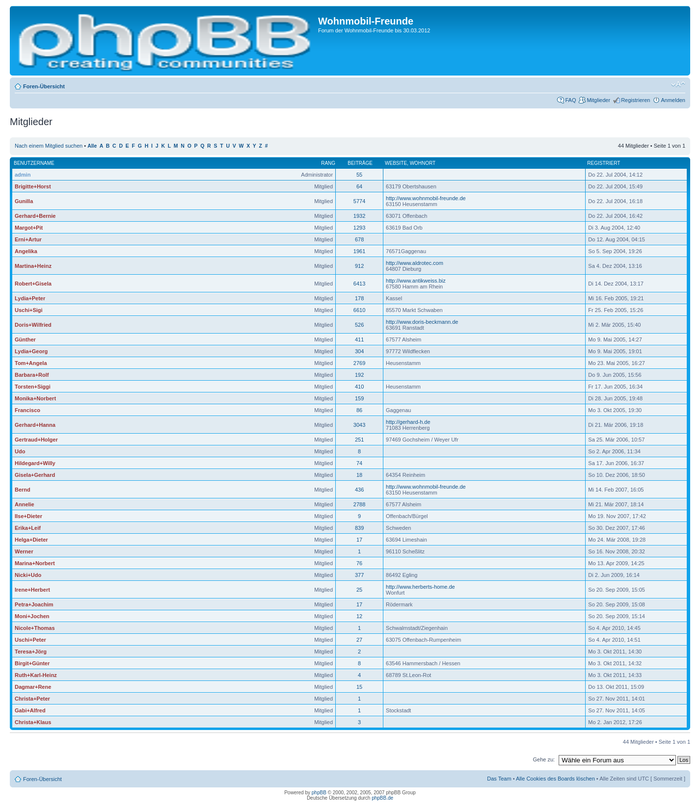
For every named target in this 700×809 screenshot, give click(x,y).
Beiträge (360, 163)
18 (359, 475)
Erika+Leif (28, 528)
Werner (24, 551)
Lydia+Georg (31, 351)
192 (359, 375)
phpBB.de (382, 798)
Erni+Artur (28, 239)
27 (359, 640)
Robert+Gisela (33, 284)
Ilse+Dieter (28, 516)
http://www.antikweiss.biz (416, 281)
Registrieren (635, 100)
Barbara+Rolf (32, 375)
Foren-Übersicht (44, 86)
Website (396, 163)
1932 (359, 216)
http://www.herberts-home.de (420, 587)
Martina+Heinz (33, 266)
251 (359, 440)
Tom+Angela (31, 363)
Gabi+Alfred (30, 710)
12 (359, 616)
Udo (20, 451)
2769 (359, 363)
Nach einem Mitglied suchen (48, 146)
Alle (92, 146)
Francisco (27, 410)
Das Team (499, 779)
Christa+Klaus (33, 722)
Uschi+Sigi (29, 310)
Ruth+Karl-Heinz (36, 675)
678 (359, 239)
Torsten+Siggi (33, 387)
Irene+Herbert (32, 590)
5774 (359, 201)
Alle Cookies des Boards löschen (555, 779)
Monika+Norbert (35, 398)
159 (359, 398)
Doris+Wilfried (33, 325)
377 (359, 575)
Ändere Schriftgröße (678, 84)
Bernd (22, 490)
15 (359, 687)
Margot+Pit (29, 228)
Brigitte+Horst (33, 186)
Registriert (603, 163)
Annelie (24, 504)
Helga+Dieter (31, 540)
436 (359, 490)
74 (359, 463)
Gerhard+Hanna (35, 425)
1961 (359, 251)
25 (359, 590)
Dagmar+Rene (33, 687)
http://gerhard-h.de (408, 422)
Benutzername (34, 163)
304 (359, 351)
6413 (359, 284)
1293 (359, 228)
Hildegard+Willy (35, 463)
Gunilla (24, 201)
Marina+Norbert (35, 563)
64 (359, 186)
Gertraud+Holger (36, 440)
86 (359, 410)
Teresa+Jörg (31, 651)
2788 (359, 504)
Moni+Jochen (32, 616)
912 (359, 266)
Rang (328, 163)
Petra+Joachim (34, 604)
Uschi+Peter (30, 640)
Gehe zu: (544, 759)
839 (359, 528)
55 (359, 175)
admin (22, 175)
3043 (359, 425)
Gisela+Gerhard (35, 475)
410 (359, 387)
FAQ (570, 100)
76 (359, 563)
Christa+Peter (32, 699)
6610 (359, 310)
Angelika (26, 251)
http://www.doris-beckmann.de (422, 322)
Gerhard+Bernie (35, 216)
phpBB (319, 792)
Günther (25, 339)
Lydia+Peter (30, 298)
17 (359, 540)
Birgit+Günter (32, 663)
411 (359, 339)
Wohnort (423, 163)
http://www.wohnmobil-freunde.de (426, 198)
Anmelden (673, 100)
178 (359, 298)
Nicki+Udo (28, 575)
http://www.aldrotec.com (414, 263)
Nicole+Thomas (35, 628)
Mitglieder (598, 100)
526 (359, 325)
